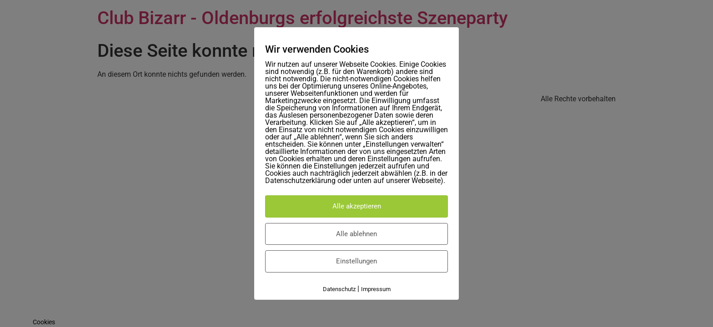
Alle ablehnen (356, 234)
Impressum (376, 289)
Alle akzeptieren (356, 206)
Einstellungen (356, 261)
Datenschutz (339, 289)
